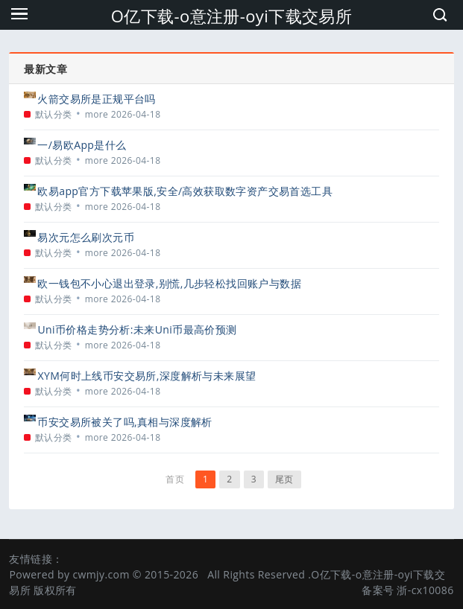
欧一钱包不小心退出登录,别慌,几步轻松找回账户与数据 (169, 283)
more (97, 114)
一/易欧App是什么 (81, 145)
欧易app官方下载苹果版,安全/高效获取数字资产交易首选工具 (185, 191)
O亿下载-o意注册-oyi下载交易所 (232, 15)
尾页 (284, 479)
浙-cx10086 (425, 590)
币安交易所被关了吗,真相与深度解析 (124, 422)
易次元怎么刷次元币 (85, 237)
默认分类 (53, 114)
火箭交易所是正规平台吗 (96, 99)
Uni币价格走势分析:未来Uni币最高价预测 (136, 329)
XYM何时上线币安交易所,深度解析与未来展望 (146, 376)
